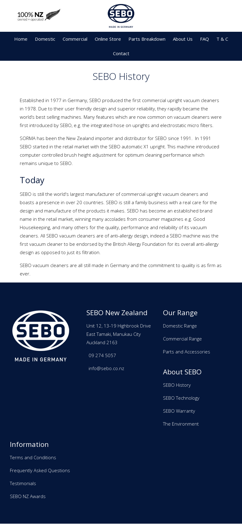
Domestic (45, 39)
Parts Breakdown (146, 39)
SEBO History (177, 385)
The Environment (181, 424)
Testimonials (23, 483)
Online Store (108, 39)
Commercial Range (182, 339)
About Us (183, 39)
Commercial (75, 39)
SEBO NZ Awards (28, 496)
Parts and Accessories (186, 351)
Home (20, 39)
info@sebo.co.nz (106, 368)
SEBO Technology (181, 398)
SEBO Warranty (179, 411)
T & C (222, 39)
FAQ (204, 39)
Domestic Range (180, 326)
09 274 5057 (102, 355)
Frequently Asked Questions (40, 470)
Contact (121, 53)
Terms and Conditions (33, 457)
